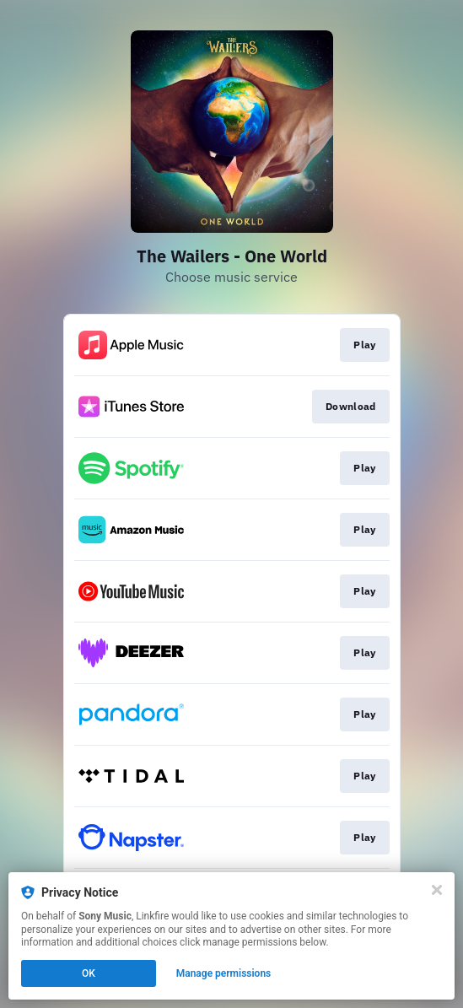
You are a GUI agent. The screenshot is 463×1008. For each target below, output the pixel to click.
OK (88, 973)
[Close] (436, 889)
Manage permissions (224, 973)
